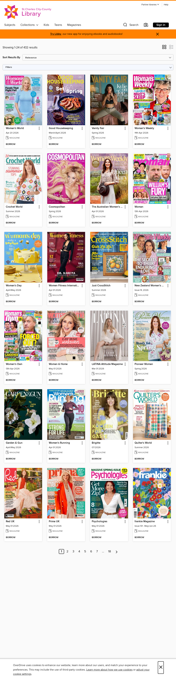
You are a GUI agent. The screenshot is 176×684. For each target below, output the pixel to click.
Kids (46, 25)
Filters (9, 67)
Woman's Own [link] (14, 364)
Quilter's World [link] (143, 443)
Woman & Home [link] (58, 364)
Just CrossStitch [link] (101, 285)
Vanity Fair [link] (98, 128)
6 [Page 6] (91, 551)
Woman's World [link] (15, 128)
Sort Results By (11, 57)
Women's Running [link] (59, 443)
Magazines (74, 25)
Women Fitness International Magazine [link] (64, 285)
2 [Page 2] (67, 551)
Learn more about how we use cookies (109, 669)
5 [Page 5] (85, 551)
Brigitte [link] (96, 443)
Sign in (160, 25)
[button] (150, 4)
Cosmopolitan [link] (57, 206)
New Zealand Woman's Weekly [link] (150, 285)
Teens (58, 25)
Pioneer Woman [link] (144, 364)
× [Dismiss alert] (157, 34)
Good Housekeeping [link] (61, 128)
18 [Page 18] (109, 551)
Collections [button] (29, 25)
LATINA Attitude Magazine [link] (107, 364)
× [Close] (161, 667)
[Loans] (146, 25)
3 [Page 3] (73, 551)
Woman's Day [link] (14, 285)
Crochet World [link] (14, 206)
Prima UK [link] (54, 521)
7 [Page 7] (97, 551)
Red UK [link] (10, 521)
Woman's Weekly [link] (144, 128)
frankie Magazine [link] (145, 521)
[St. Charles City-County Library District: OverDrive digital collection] (28, 12)
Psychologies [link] (99, 521)
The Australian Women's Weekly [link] (107, 206)
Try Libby (55, 34)
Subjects (9, 25)
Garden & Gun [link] (14, 443)
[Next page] (116, 551)
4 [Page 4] (79, 551)
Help (166, 4)
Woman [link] (139, 206)
